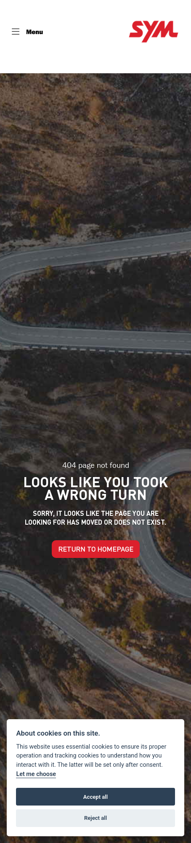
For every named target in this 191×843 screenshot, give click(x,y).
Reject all (95, 818)
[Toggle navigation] (27, 31)
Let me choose (36, 774)
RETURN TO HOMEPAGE (95, 549)
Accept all (95, 797)
